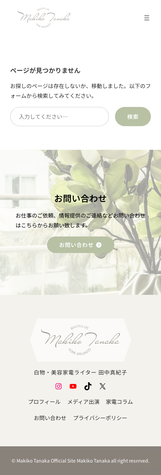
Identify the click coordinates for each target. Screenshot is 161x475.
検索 (133, 116)
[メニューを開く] (147, 18)
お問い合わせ (80, 245)
